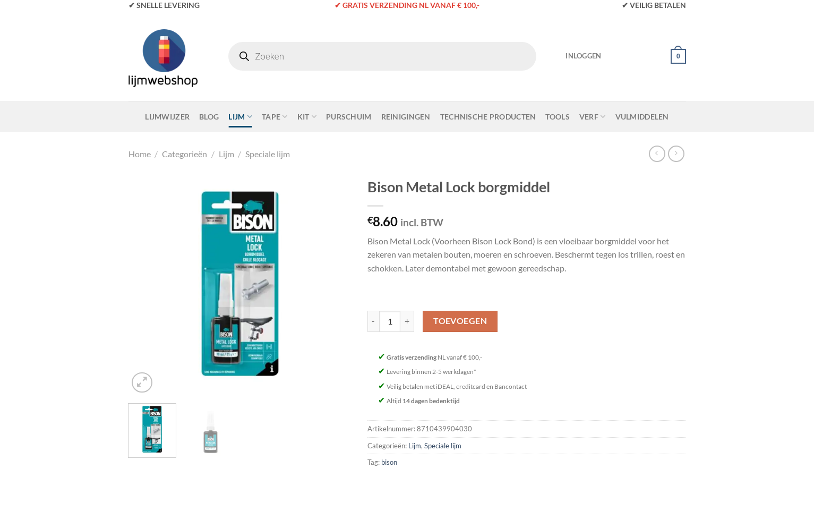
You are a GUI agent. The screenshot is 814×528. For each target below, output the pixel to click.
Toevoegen (460, 321)
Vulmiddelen (642, 116)
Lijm (240, 117)
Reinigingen (406, 116)
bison (389, 462)
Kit (306, 117)
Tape (275, 117)
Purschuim (349, 116)
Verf (592, 117)
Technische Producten (488, 116)
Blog (209, 116)
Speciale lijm (267, 154)
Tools (557, 116)
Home (139, 154)
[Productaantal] (389, 321)
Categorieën (184, 154)
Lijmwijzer (167, 116)
